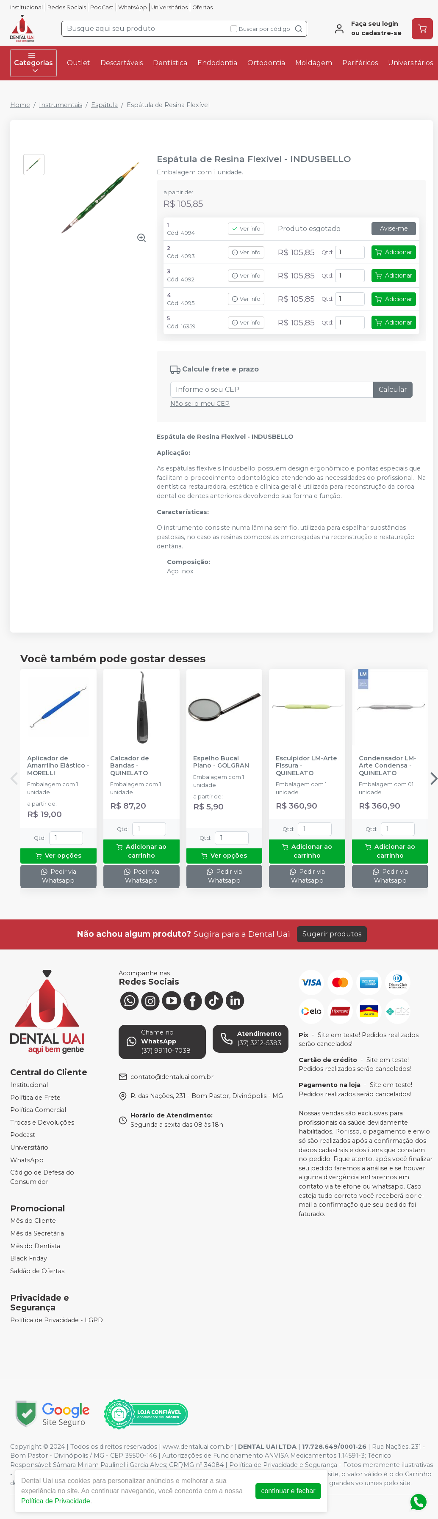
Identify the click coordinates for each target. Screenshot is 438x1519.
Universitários (169, 7)
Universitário (29, 1147)
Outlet (78, 63)
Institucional (26, 7)
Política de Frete (35, 1097)
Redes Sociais (66, 7)
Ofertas (202, 7)
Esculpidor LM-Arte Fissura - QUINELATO (306, 766)
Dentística (170, 63)
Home (20, 105)
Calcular (393, 389)
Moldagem (313, 63)
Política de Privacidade (55, 1501)
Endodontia (217, 63)
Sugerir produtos (331, 934)
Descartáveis (121, 63)
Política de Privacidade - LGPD (56, 1320)
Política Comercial (38, 1110)
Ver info (246, 229)
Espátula (104, 105)
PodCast (102, 7)
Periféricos (360, 63)
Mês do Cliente (33, 1221)
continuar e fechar (288, 1490)
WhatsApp (132, 7)
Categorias (33, 63)
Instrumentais (60, 105)
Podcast (22, 1135)
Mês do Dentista (35, 1246)
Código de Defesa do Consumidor (42, 1177)
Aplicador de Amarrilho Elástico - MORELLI (58, 766)
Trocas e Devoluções (42, 1122)
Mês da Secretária (37, 1233)
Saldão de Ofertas (37, 1271)
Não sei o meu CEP (200, 403)
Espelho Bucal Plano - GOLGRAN (221, 762)
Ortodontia (266, 63)
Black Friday (28, 1258)
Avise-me (394, 228)
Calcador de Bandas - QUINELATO (129, 766)
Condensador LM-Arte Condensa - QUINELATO (387, 766)
